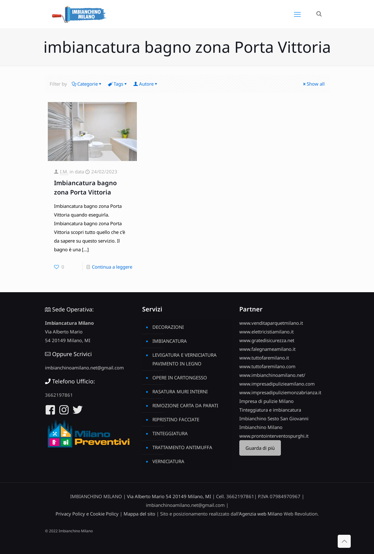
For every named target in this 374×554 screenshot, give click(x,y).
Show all (313, 84)
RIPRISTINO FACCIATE (175, 419)
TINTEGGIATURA (170, 433)
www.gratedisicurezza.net (266, 340)
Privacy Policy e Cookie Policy (87, 514)
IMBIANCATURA (169, 341)
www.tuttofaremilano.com (267, 366)
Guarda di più (260, 448)
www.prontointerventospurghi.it (274, 436)
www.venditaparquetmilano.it (271, 323)
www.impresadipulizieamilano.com (277, 384)
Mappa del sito (139, 514)
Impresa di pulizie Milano (266, 401)
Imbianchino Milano (260, 427)
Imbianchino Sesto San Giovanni (274, 418)
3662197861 (59, 395)
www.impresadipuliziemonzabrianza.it (280, 392)
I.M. (64, 171)
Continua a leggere (112, 267)
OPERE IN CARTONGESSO (179, 377)
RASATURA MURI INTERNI (180, 391)
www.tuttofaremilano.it (264, 358)
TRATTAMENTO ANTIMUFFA (182, 447)
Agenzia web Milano (260, 514)
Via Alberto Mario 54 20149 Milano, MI (169, 496)
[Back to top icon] (344, 541)
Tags (118, 84)
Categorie (87, 84)
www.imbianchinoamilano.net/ (272, 375)
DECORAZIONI (168, 327)
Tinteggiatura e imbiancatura (270, 410)
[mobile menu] (297, 14)
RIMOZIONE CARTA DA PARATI (185, 405)
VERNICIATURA (168, 461)
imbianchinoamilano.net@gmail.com (84, 367)
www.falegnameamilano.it (267, 349)
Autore (145, 84)
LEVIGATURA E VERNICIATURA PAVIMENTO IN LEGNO (184, 359)
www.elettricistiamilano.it (266, 331)
